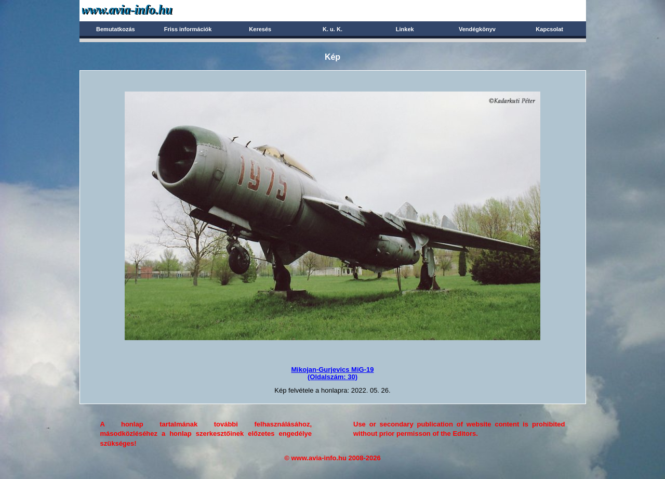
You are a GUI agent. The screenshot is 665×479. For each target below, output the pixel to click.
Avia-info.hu (145, 10)
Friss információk (188, 29)
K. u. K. (332, 29)
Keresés (260, 29)
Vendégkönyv (477, 29)
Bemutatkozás (115, 29)
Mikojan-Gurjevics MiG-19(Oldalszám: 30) (332, 373)
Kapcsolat (549, 29)
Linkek (405, 29)
